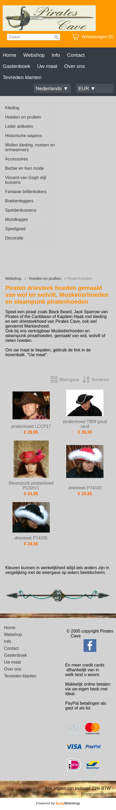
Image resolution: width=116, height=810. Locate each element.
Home (9, 55)
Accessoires (16, 159)
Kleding (12, 108)
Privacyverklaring (97, 794)
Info (56, 55)
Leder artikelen (19, 126)
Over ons (74, 66)
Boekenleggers (19, 201)
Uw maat (47, 66)
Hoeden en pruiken (23, 117)
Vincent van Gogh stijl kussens (25, 180)
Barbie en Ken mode (24, 168)
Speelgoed (15, 229)
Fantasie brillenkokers (26, 191)
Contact (76, 55)
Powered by (58, 803)
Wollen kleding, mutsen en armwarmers (30, 147)
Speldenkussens (20, 210)
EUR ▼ (87, 88)
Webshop (34, 55)
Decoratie (14, 238)
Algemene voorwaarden (54, 794)
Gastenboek (16, 66)
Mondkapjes (16, 219)
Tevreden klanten (22, 77)
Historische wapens (23, 135)
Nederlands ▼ (52, 88)
